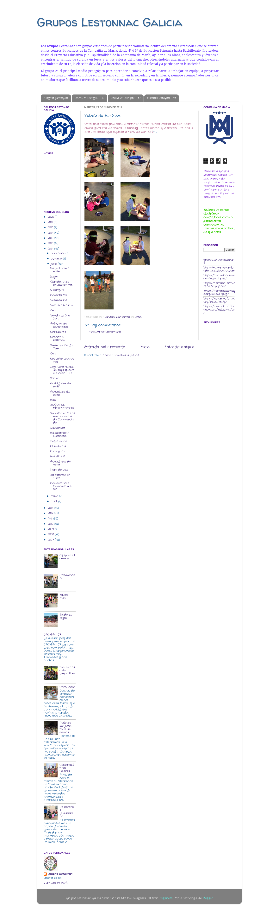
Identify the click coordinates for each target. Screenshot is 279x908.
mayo (55, 496)
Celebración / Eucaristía (59, 434)
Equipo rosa (64, 596)
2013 (51, 508)
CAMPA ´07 (52, 635)
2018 (51, 227)
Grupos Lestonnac (59, 874)
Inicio (145, 347)
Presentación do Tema (61, 347)
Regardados (58, 300)
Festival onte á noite (60, 270)
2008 (51, 534)
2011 (50, 519)
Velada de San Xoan (60, 317)
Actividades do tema (60, 463)
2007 (51, 540)
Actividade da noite (60, 393)
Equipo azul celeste (67, 557)
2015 (51, 243)
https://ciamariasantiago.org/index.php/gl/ (219, 292)
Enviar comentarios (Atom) (121, 355)
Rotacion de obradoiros (59, 325)
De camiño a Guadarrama (66, 811)
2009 (51, 529)
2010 (51, 524)
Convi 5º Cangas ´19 (89, 98)
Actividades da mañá (60, 385)
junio (54, 264)
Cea (53, 310)
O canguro (57, 290)
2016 (51, 238)
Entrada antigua (180, 347)
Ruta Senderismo (61, 305)
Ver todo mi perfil (56, 883)
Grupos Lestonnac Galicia (109, 22)
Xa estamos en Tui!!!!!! (60, 476)
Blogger (208, 898)
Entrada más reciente (104, 347)
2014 (51, 249)
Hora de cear (59, 470)
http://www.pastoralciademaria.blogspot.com (218, 269)
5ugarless (166, 898)
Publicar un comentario (105, 332)
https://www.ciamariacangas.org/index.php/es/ (219, 310)
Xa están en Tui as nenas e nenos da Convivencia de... (62, 418)
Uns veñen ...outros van (62, 360)
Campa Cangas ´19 (161, 98)
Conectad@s (58, 295)
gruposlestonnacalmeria (218, 261)
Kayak (54, 277)
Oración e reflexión (57, 338)
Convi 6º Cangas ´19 (125, 98)
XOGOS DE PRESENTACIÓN (62, 406)
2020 (51, 217)
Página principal (56, 98)
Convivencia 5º (67, 576)
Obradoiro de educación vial (61, 283)
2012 (51, 513)
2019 (51, 222)
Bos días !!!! (57, 456)
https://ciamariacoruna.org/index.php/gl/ (219, 277)
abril (54, 501)
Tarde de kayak (65, 616)
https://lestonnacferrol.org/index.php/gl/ (219, 300)
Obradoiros (58, 332)
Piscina (54, 378)
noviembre (58, 253)
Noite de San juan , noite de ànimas (65, 727)
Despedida (57, 428)
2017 (51, 233)
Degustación (58, 441)
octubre (57, 259)
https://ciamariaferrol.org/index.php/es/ (219, 284)
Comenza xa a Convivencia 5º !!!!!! (61, 486)
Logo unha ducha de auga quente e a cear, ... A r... (62, 370)
